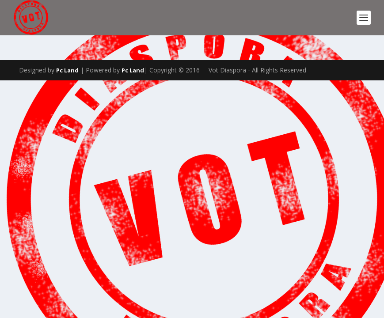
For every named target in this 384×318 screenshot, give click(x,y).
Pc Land (67, 70)
